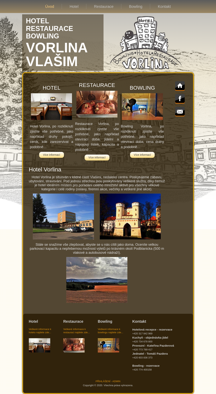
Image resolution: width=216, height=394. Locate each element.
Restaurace (103, 6)
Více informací (51, 154)
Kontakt (164, 6)
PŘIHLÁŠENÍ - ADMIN (107, 381)
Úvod (49, 6)
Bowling (135, 6)
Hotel (74, 6)
